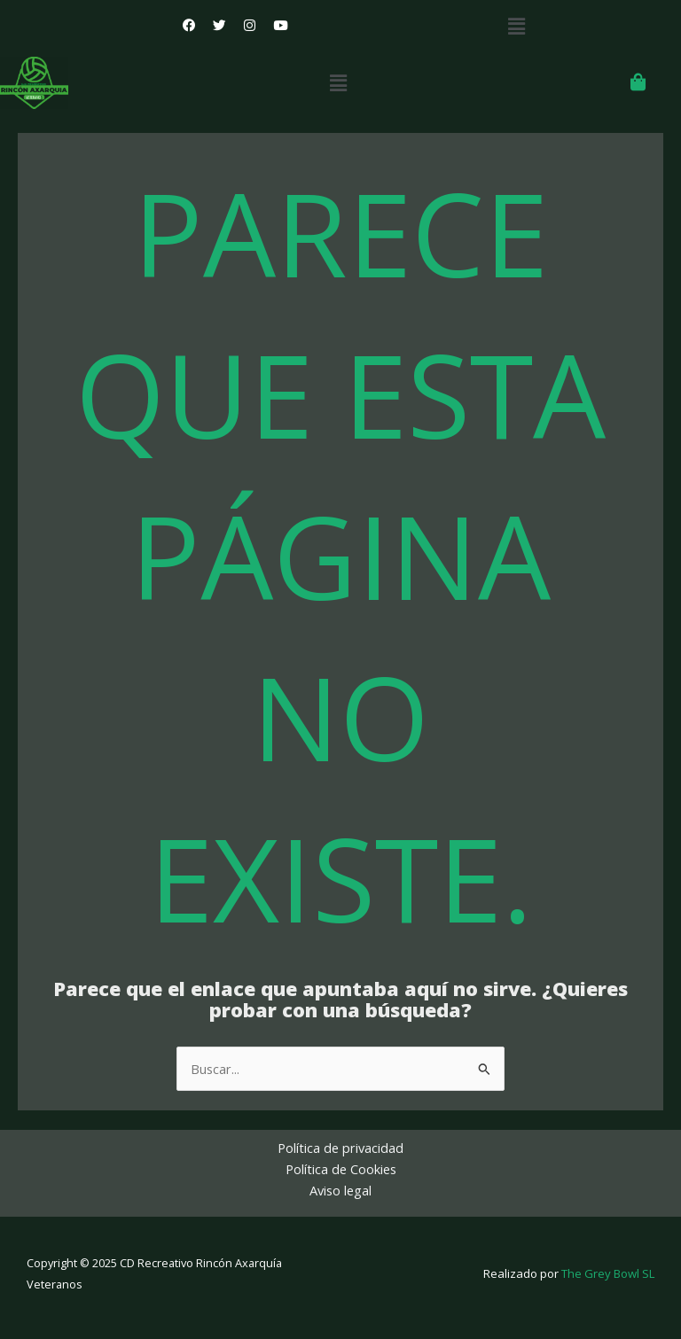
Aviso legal (340, 1190)
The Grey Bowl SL (607, 1273)
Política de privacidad (340, 1147)
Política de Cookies (341, 1169)
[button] (517, 26)
